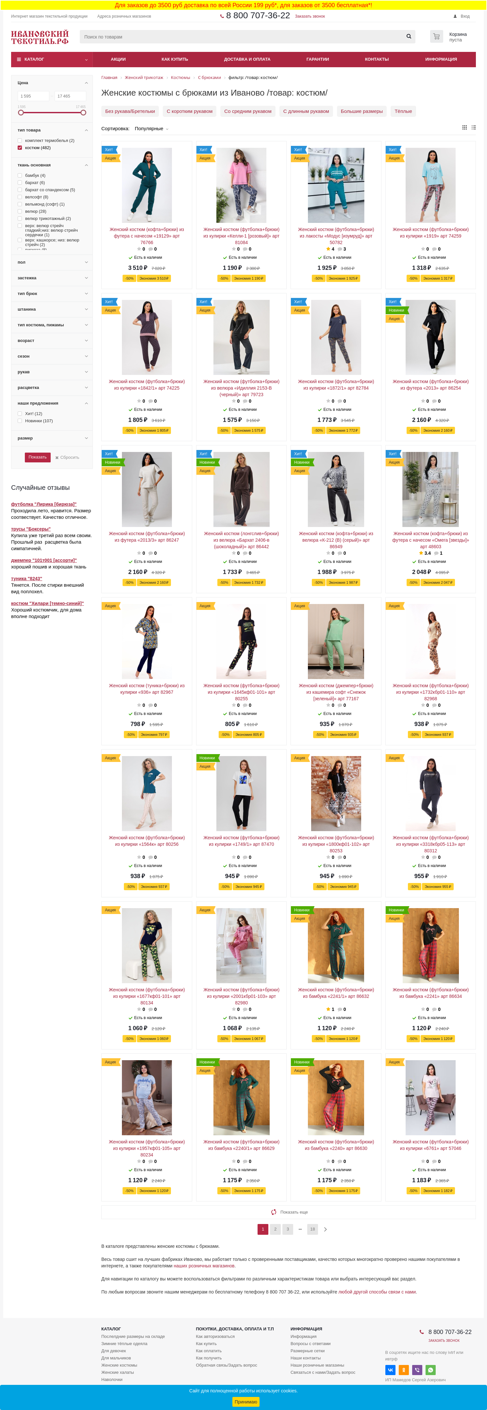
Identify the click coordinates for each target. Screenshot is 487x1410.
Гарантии (318, 59)
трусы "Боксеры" (31, 529)
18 (312, 1229)
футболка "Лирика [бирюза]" (44, 504)
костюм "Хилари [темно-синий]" (47, 603)
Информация (441, 59)
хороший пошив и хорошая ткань (48, 566)
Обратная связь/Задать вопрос (226, 1365)
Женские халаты (117, 1372)
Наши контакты (306, 1358)
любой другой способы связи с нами (377, 1291)
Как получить (209, 1358)
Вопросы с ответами (311, 1343)
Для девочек (113, 1350)
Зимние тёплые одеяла (124, 1343)
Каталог (34, 59)
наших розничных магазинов (204, 1265)
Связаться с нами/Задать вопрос (323, 1372)
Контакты (377, 59)
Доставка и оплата (247, 59)
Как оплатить (209, 1350)
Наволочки (112, 1379)
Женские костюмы (119, 1365)
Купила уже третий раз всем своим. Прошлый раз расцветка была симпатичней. (51, 542)
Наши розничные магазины (317, 1365)
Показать (37, 457)
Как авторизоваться (215, 1336)
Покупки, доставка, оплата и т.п (235, 1328)
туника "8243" (26, 578)
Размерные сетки (308, 1350)
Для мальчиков (116, 1358)
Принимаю (246, 1401)
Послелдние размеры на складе (133, 1336)
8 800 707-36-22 (258, 15)
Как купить (175, 59)
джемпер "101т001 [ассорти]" (44, 560)
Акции (118, 59)
